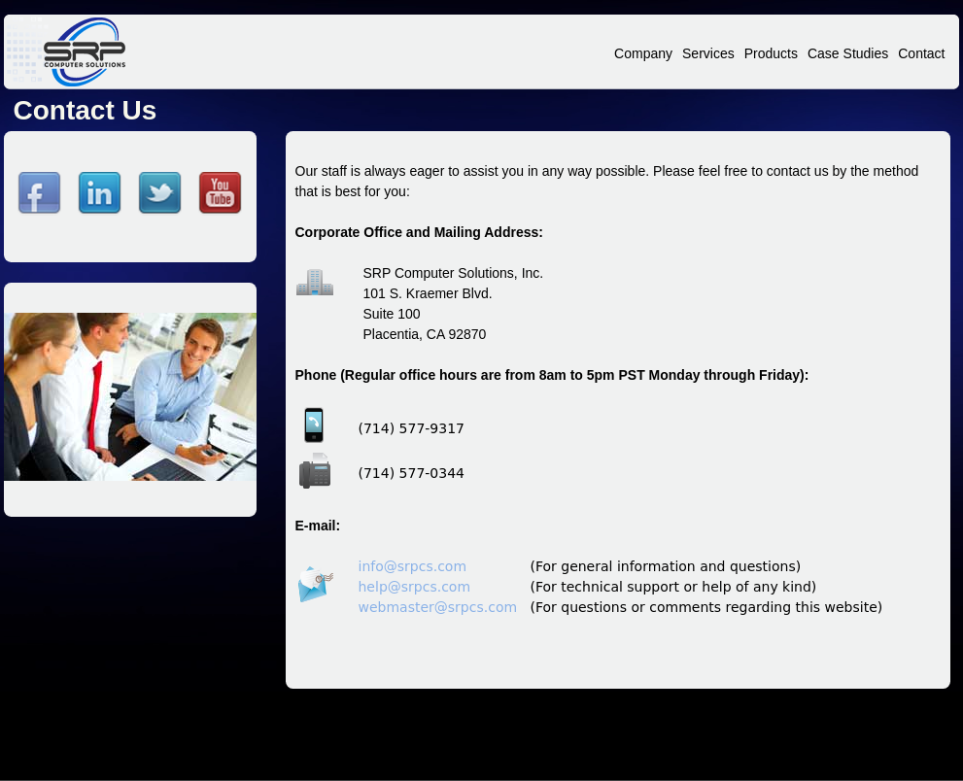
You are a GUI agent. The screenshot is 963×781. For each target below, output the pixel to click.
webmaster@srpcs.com (438, 607)
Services (708, 53)
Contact (921, 53)
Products (771, 53)
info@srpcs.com (413, 566)
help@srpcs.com (415, 586)
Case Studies (848, 53)
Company (643, 53)
